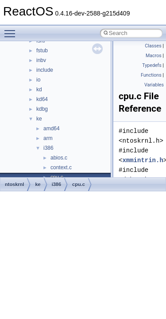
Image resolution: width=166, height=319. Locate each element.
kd (39, 89)
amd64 (51, 128)
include (44, 70)
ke (39, 119)
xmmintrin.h (142, 160)
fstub (42, 50)
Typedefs (152, 65)
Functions (151, 75)
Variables (154, 85)
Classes (153, 46)
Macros (154, 55)
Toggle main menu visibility (11, 29)
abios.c (58, 158)
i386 (48, 148)
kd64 (42, 99)
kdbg (42, 109)
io (38, 80)
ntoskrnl (14, 184)
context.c (61, 167)
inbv (41, 60)
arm (48, 138)
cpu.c (78, 184)
